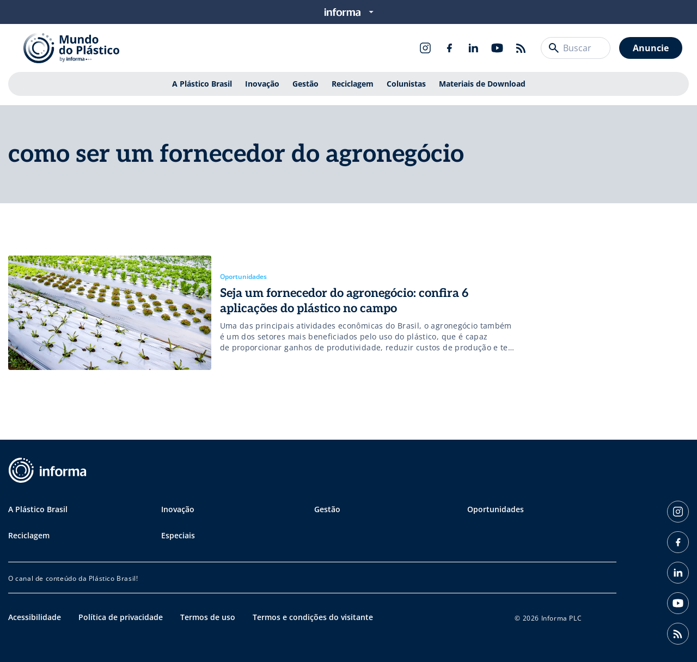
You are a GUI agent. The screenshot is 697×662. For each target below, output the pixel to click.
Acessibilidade (34, 617)
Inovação (262, 83)
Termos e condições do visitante (313, 617)
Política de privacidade (120, 617)
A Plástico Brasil (202, 83)
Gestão (305, 83)
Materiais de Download (482, 83)
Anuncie (651, 48)
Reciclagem (353, 83)
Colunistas (406, 83)
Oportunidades (495, 509)
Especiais (178, 535)
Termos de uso (207, 617)
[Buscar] (553, 47)
